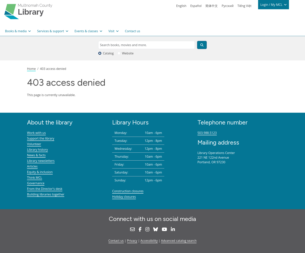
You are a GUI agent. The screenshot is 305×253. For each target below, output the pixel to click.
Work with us (36, 133)
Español (196, 6)
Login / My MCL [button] (271, 5)
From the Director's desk (44, 189)
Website (128, 53)
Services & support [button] (51, 31)
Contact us (132, 31)
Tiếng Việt (244, 6)
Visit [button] (111, 31)
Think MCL (34, 177)
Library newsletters (41, 161)
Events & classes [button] (87, 31)
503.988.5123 (207, 133)
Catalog (108, 53)
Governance (35, 183)
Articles (32, 166)
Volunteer (34, 144)
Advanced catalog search (179, 241)
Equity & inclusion (40, 172)
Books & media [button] (16, 31)
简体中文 (211, 6)
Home (31, 69)
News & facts (36, 155)
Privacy (132, 241)
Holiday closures (124, 197)
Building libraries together (45, 194)
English (181, 6)
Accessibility (149, 241)
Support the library (40, 138)
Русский (228, 6)
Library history (37, 149)
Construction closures (127, 191)
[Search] (202, 45)
